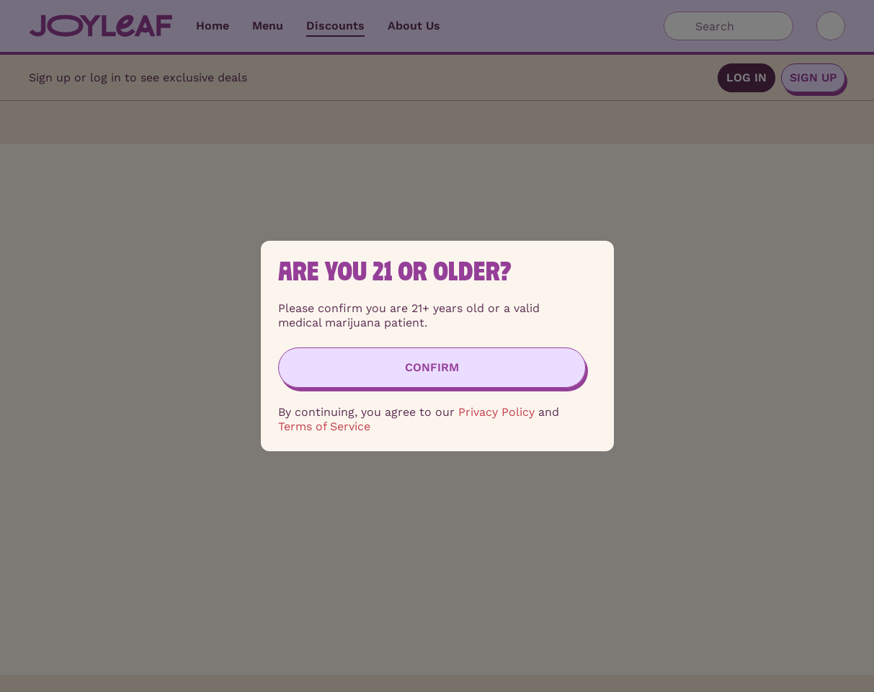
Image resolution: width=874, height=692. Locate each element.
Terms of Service (324, 426)
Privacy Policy (496, 412)
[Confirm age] (432, 367)
